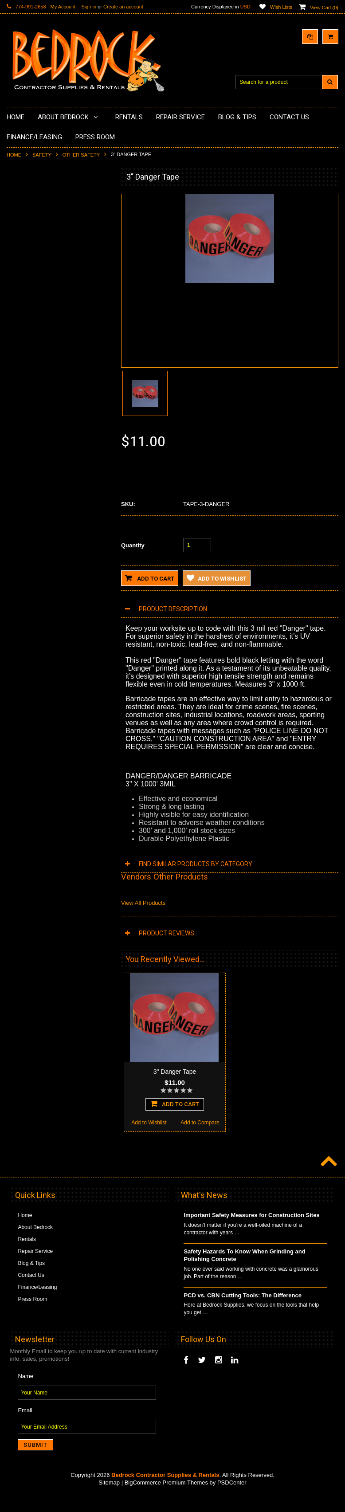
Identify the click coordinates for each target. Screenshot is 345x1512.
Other (18, 438)
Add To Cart (58, 620)
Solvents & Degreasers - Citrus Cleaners (48, 389)
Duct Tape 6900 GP (58, 570)
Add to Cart (149, 578)
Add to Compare (84, 639)
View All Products (143, 902)
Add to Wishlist (32, 639)
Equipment (24, 408)
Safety (41, 154)
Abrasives (23, 370)
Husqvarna (25, 310)
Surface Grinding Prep (38, 212)
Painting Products (33, 272)
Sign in (88, 6)
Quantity (133, 545)
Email (25, 1426)
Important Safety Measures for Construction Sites (251, 1231)
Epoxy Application (33, 243)
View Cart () (324, 7)
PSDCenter (232, 1499)
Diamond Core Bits (34, 355)
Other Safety (81, 154)
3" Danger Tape (174, 1071)
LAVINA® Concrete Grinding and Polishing (51, 291)
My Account (63, 6)
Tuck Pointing (28, 340)
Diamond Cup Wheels (38, 197)
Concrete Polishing (34, 227)
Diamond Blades (31, 325)
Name (25, 1392)
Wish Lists (281, 7)
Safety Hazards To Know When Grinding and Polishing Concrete (244, 1272)
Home (14, 154)
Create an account (123, 6)
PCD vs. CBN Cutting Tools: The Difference (243, 1311)
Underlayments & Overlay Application (56, 258)
